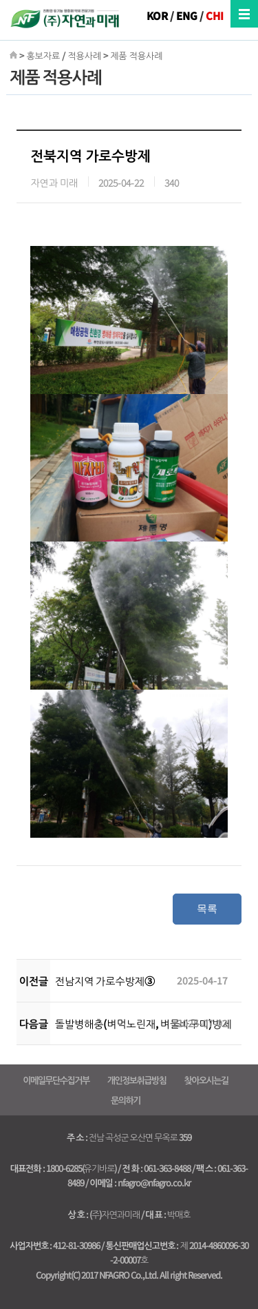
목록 (207, 908)
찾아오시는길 (206, 1080)
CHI (215, 15)
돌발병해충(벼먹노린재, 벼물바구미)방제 (143, 1023)
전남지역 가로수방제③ (105, 980)
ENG (186, 15)
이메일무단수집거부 (56, 1080)
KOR (157, 15)
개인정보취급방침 (136, 1080)
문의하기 (125, 1100)
